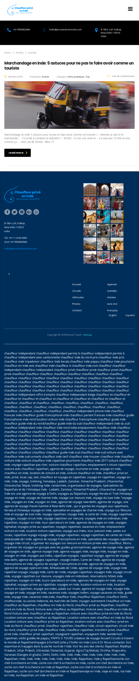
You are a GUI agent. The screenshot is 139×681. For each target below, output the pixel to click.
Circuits (76, 291)
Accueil (76, 284)
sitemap (87, 334)
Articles (111, 297)
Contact (77, 310)
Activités (112, 291)
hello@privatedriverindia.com (20, 248)
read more (18, 153)
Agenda (112, 284)
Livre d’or (112, 304)
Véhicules (78, 297)
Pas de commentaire (121, 76)
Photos (76, 304)
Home (7, 52)
